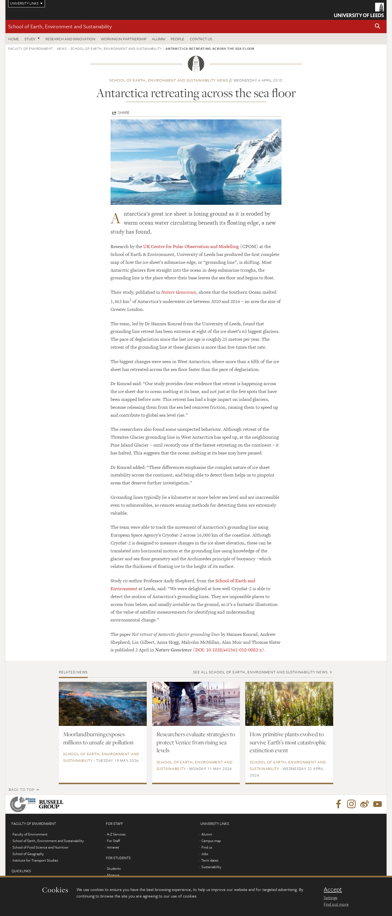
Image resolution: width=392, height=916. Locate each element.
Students (114, 868)
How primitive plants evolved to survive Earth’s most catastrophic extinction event (288, 742)
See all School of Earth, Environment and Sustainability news (260, 672)
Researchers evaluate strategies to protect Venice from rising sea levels (196, 742)
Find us (206, 847)
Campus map (211, 840)
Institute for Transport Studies (35, 860)
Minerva (113, 875)
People (177, 39)
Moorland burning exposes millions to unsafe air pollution (98, 738)
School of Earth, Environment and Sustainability (60, 26)
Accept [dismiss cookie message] (333, 889)
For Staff (113, 840)
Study (30, 39)
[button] (377, 26)
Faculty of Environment (30, 48)
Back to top (21, 789)
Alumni (158, 39)
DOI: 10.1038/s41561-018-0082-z (228, 649)
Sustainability (211, 866)
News (62, 48)
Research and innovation (70, 39)
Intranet (113, 847)
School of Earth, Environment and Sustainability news (168, 80)
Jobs (204, 853)
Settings (330, 897)
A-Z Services (116, 834)
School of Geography (28, 853)
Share (124, 112)
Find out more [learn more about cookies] (336, 904)
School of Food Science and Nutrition (40, 847)
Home (13, 39)
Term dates (209, 860)
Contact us (201, 39)
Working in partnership (123, 39)
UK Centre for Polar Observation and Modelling (191, 246)
